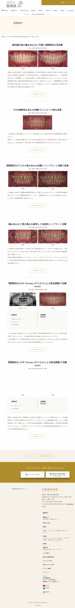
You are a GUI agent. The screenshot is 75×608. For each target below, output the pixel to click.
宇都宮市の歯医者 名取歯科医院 (37, 602)
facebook (46, 588)
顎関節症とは (14, 10)
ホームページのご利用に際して (50, 579)
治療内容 (48, 10)
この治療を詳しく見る (37, 94)
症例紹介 (55, 10)
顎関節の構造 (46, 519)
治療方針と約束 (24, 10)
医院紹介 (40, 10)
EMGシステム (65, 530)
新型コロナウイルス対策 (48, 564)
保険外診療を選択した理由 (49, 549)
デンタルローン (59, 549)
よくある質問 (70, 10)
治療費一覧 (45, 547)
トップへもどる (27, 456)
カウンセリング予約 (47, 560)
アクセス (27, 14)
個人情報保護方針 (47, 578)
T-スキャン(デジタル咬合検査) (54, 530)
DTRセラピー (67, 538)
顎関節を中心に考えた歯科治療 (55, 539)
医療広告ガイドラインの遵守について (51, 581)
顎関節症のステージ (54, 519)
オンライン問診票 (47, 568)
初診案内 (5, 10)
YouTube (46, 586)
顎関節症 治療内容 (45, 456)
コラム (48, 14)
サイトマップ (46, 572)
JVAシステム (45, 532)
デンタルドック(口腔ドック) (57, 538)
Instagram (46, 592)
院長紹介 (33, 10)
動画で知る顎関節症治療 (38, 14)
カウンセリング (46, 538)
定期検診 (45, 539)
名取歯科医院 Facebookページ (19, 488)
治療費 (62, 10)
